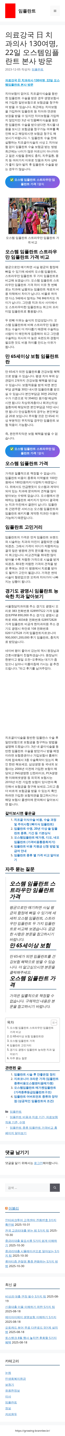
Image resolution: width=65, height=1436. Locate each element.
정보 (8, 1408)
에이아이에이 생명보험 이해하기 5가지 (30, 1317)
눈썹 (8, 1373)
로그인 (38, 1163)
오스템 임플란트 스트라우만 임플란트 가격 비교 (32, 1030)
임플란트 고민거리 (20, 1045)
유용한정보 (12, 1391)
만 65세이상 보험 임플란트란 (27, 1036)
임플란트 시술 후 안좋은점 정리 (34, 1074)
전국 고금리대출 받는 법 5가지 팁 (27, 1230)
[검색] (55, 1188)
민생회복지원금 (15, 1379)
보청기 (9, 1385)
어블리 (13, 1208)
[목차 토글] (52, 1023)
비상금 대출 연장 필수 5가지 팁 (25, 1296)
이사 (8, 1396)
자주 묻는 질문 (18, 1058)
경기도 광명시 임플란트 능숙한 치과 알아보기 (32, 1052)
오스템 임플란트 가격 (22, 1040)
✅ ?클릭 (32, 182)
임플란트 (27, 11)
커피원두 (11, 1414)
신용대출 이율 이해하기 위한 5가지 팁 (30, 1307)
